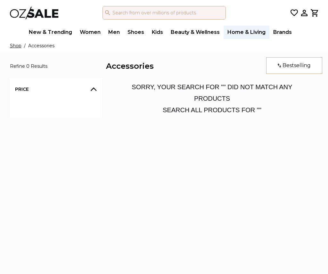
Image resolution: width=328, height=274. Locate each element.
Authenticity (100, 196)
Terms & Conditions (108, 171)
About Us (97, 151)
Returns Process (163, 171)
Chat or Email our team (171, 161)
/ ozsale (214, 152)
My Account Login (165, 180)
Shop (15, 46)
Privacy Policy (102, 161)
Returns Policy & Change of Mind (115, 183)
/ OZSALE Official (225, 180)
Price (22, 89)
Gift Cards (156, 151)
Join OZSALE (159, 190)
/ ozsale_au (218, 161)
